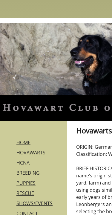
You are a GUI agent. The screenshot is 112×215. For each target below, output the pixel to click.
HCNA (23, 162)
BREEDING (28, 173)
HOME (23, 142)
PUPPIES (26, 183)
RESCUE (25, 193)
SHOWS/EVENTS (34, 203)
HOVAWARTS (30, 152)
